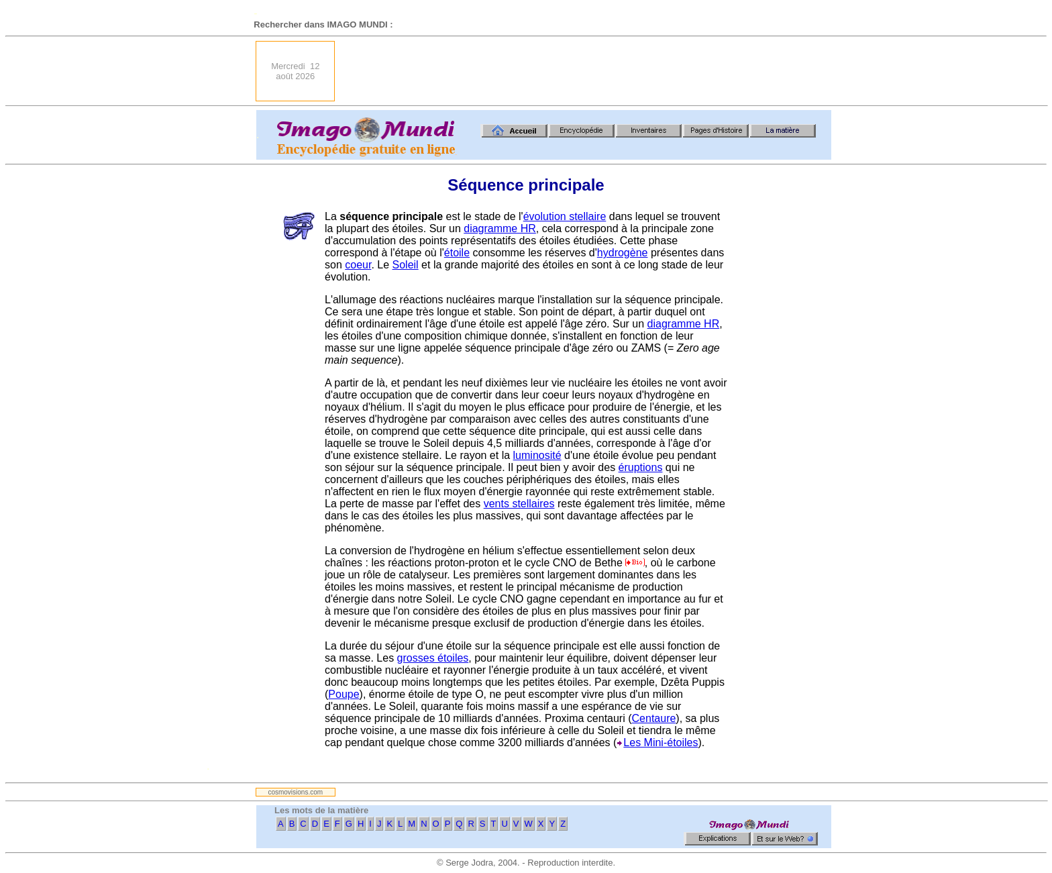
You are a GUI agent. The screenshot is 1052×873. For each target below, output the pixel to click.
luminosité (537, 455)
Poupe (343, 694)
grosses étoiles (433, 658)
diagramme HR (500, 228)
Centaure (654, 718)
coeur (358, 264)
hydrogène (622, 252)
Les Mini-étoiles (660, 742)
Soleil (405, 264)
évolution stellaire (565, 216)
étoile (457, 252)
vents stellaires (519, 503)
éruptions (641, 467)
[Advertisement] (587, 71)
